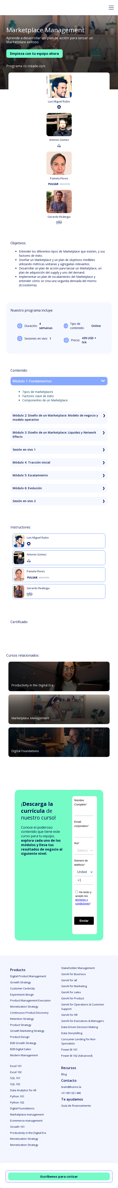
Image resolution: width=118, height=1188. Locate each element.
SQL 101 (15, 1078)
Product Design (19, 1037)
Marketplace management (27, 1114)
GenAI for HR (69, 1015)
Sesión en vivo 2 (24, 501)
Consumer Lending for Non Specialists (78, 1041)
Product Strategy (20, 1025)
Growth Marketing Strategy (27, 1031)
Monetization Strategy (24, 1006)
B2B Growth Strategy (23, 1043)
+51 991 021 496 (71, 1093)
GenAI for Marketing (74, 986)
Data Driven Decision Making (79, 1027)
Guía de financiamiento (76, 1105)
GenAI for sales (71, 992)
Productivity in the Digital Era (28, 1133)
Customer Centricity (22, 988)
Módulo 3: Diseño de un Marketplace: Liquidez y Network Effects (54, 434)
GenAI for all (69, 980)
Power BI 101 (69, 1049)
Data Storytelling (71, 1033)
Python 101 (17, 1096)
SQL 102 (15, 1084)
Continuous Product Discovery (29, 1013)
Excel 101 (16, 1066)
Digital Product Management (28, 976)
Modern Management (24, 1055)
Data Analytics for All (23, 1090)
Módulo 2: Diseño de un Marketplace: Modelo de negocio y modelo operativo (55, 417)
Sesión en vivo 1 (24, 450)
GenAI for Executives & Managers (82, 1021)
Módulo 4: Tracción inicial (31, 462)
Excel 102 (16, 1072)
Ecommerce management (26, 1120)
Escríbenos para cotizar (59, 1176)
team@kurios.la (71, 1087)
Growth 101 (17, 1127)
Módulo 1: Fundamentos (32, 381)
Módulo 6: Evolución (27, 488)
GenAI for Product (72, 998)
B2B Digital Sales (20, 1049)
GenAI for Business (73, 974)
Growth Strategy (20, 982)
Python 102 (17, 1102)
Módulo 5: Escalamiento (30, 475)
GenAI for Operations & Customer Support (82, 1007)
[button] (110, 8)
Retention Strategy (22, 1019)
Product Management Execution (30, 1000)
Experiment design (22, 994)
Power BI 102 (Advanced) (76, 1056)
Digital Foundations (22, 1108)
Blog (64, 1074)
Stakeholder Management (78, 968)
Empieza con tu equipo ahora (34, 53)
